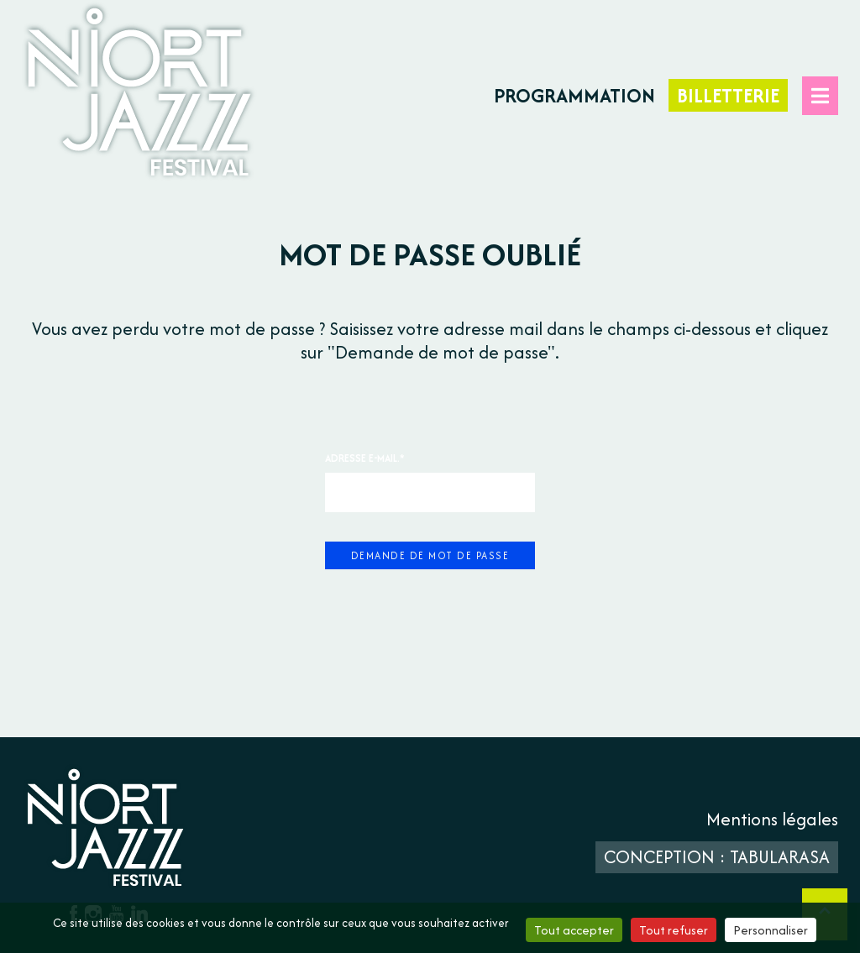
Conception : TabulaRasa (717, 857)
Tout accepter (574, 930)
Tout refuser (673, 930)
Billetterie (728, 95)
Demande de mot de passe (430, 555)
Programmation (574, 95)
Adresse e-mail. (364, 458)
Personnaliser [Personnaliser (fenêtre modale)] (770, 930)
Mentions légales (772, 819)
